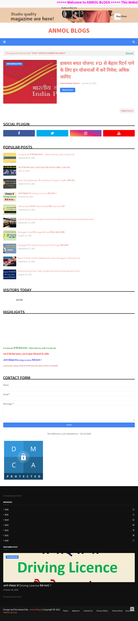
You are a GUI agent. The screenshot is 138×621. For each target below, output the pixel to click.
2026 (70, 509)
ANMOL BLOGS (69, 30)
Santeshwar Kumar (70, 83)
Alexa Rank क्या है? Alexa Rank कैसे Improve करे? (41, 206)
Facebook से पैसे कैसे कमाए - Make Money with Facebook (46, 154)
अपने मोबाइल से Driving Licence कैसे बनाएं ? (37, 193)
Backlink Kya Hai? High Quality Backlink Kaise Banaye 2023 (49, 271)
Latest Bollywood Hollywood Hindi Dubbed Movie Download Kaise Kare (56, 219)
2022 (70, 530)
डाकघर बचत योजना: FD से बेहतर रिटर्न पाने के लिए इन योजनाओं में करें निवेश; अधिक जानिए (97, 70)
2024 (70, 520)
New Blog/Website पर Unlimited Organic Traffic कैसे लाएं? (46, 180)
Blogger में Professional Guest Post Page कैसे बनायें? (43, 245)
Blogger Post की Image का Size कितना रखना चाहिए (41, 232)
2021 (70, 535)
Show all (129, 53)
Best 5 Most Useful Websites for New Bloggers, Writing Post (49, 258)
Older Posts (127, 110)
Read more (67, 90)
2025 (70, 514)
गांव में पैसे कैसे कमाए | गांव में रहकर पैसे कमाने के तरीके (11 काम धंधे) (44, 167)
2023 (70, 525)
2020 (70, 540)
